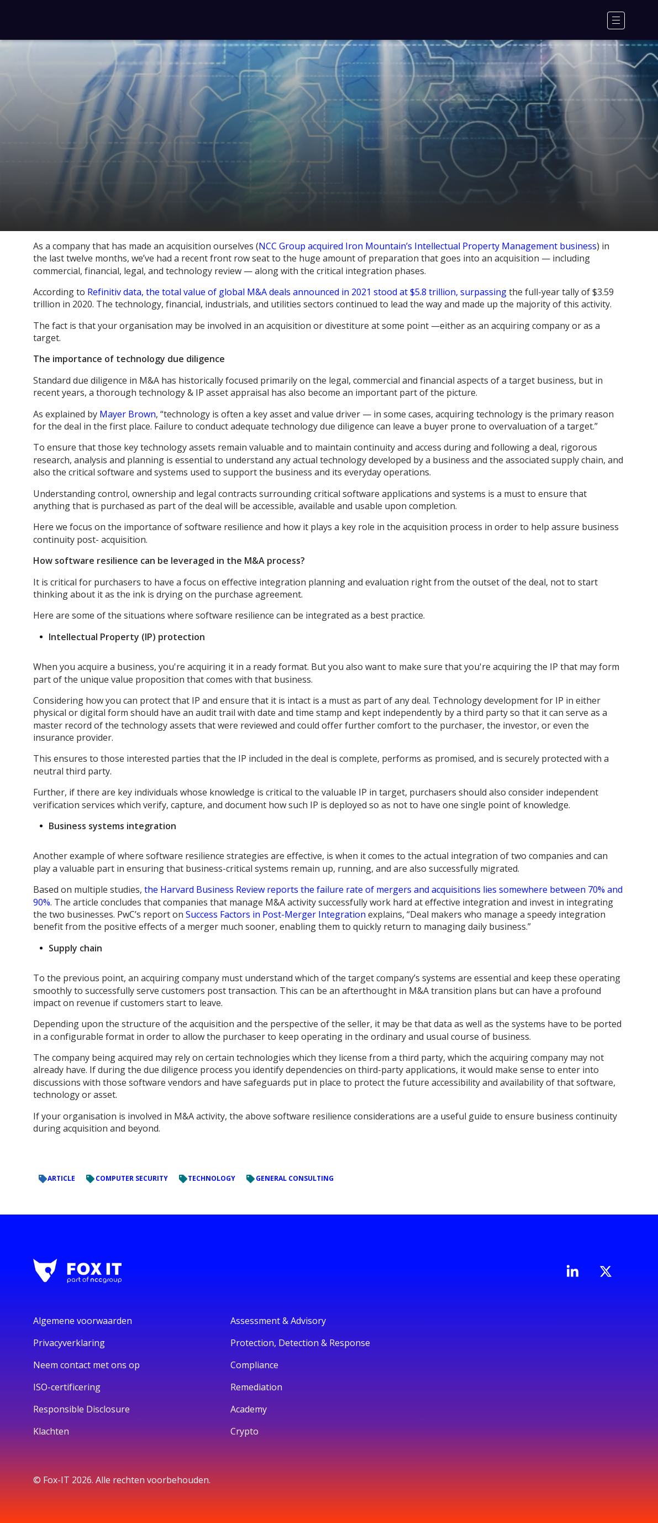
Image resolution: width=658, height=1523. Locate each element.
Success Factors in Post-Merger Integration (276, 914)
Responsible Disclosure (81, 1409)
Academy (248, 1409)
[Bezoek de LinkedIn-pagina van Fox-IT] (572, 1271)
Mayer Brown (127, 414)
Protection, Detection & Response (300, 1343)
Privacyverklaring (69, 1343)
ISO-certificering (67, 1387)
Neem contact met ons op (86, 1365)
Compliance (254, 1365)
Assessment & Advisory (278, 1321)
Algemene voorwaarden (82, 1321)
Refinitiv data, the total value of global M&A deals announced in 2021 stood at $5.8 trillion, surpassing (297, 292)
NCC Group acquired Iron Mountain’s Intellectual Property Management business (428, 246)
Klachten (51, 1431)
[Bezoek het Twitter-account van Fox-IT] (605, 1271)
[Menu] (616, 20)
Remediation (256, 1387)
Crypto (244, 1431)
